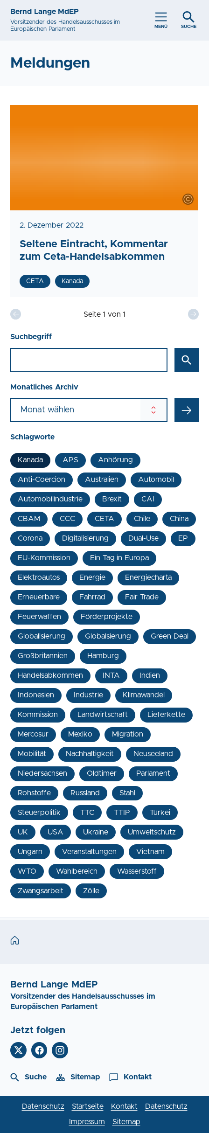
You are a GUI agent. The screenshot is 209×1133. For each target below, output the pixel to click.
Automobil (156, 479)
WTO (27, 871)
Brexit (112, 499)
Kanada (30, 460)
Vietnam (150, 851)
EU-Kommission (44, 558)
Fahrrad (92, 597)
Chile (142, 518)
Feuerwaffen (39, 616)
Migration (127, 734)
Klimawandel (144, 695)
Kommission (38, 714)
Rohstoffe (34, 793)
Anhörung (115, 460)
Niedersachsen (42, 773)
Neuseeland (153, 754)
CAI (147, 499)
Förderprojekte (106, 616)
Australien (101, 479)
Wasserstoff (137, 871)
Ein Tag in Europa (119, 558)
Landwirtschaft (102, 714)
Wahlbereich (77, 871)
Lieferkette (166, 714)
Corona (30, 538)
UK (23, 832)
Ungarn (30, 851)
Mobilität (32, 754)
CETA (104, 518)
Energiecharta (148, 577)
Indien (149, 675)
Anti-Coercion (41, 479)
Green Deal (169, 636)
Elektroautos (39, 577)
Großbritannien (43, 656)
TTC (87, 812)
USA (55, 832)
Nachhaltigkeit (90, 754)
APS (70, 460)
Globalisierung (41, 636)
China (179, 518)
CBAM (29, 518)
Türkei (160, 812)
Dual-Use (143, 538)
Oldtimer (102, 773)
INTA (111, 675)
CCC (67, 518)
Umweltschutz (152, 832)
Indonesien (36, 695)
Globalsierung (108, 636)
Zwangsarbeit (40, 891)
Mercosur (33, 734)
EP (183, 538)
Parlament (153, 773)
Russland (85, 793)
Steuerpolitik (39, 812)
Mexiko (80, 734)
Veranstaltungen (89, 851)
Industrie (88, 695)
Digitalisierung (85, 538)
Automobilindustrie (50, 499)
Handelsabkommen (50, 675)
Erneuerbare (39, 597)
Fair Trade (141, 597)
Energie (92, 577)
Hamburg (103, 656)
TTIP (122, 812)
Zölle (91, 891)
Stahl (127, 793)
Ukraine (95, 832)
